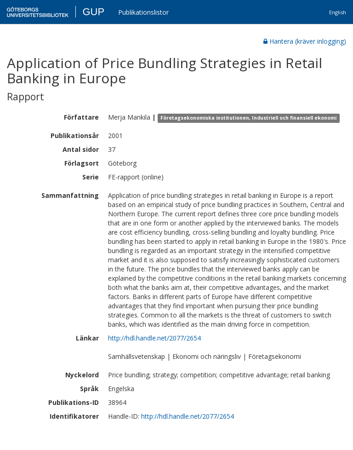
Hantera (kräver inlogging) (304, 41)
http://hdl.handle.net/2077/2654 (154, 338)
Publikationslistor (143, 12)
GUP (93, 11)
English (337, 12)
